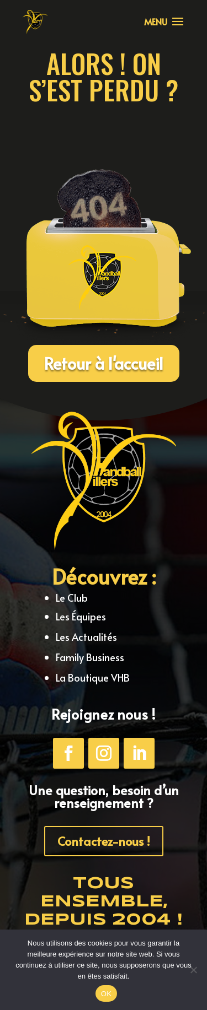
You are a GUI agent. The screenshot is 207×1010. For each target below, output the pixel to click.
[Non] (193, 969)
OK (106, 994)
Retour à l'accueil (103, 363)
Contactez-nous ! (103, 841)
